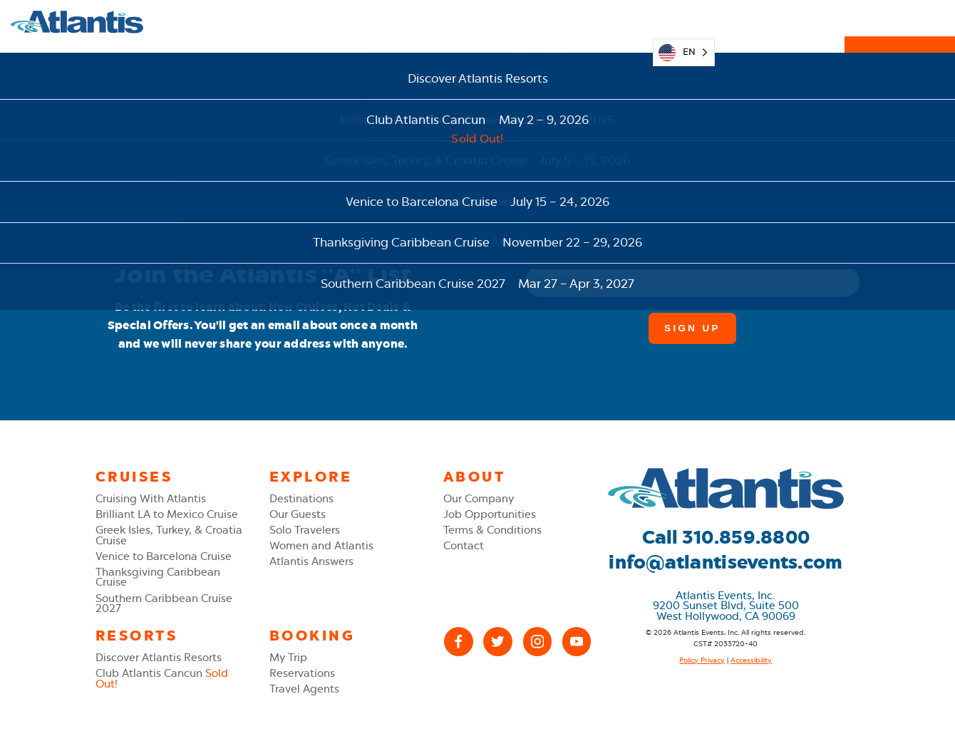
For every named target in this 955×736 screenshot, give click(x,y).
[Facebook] (458, 641)
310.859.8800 (780, 21)
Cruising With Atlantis (151, 498)
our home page (138, 148)
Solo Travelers (304, 530)
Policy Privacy (702, 660)
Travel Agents (304, 689)
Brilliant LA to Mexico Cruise (167, 514)
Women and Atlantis (321, 545)
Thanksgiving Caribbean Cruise (158, 577)
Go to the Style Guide (55, 162)
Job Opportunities (489, 514)
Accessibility (751, 660)
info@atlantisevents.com (725, 562)
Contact (463, 545)
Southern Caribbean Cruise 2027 (164, 604)
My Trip (615, 21)
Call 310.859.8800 (726, 537)
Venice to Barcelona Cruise (164, 556)
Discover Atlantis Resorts (159, 657)
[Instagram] (537, 641)
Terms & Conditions (492, 530)
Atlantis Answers (311, 561)
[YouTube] (577, 641)
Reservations (900, 21)
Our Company (478, 498)
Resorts (540, 21)
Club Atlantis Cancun (162, 678)
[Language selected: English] (684, 22)
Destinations (301, 498)
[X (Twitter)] (497, 641)
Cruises (464, 21)
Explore (387, 21)
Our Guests (297, 514)
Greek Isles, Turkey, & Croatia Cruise (169, 535)
